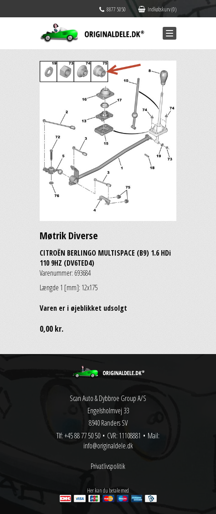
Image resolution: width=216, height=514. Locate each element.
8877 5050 (112, 9)
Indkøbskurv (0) (157, 9)
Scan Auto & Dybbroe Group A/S (108, 398)
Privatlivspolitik (108, 466)
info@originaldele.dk (108, 446)
